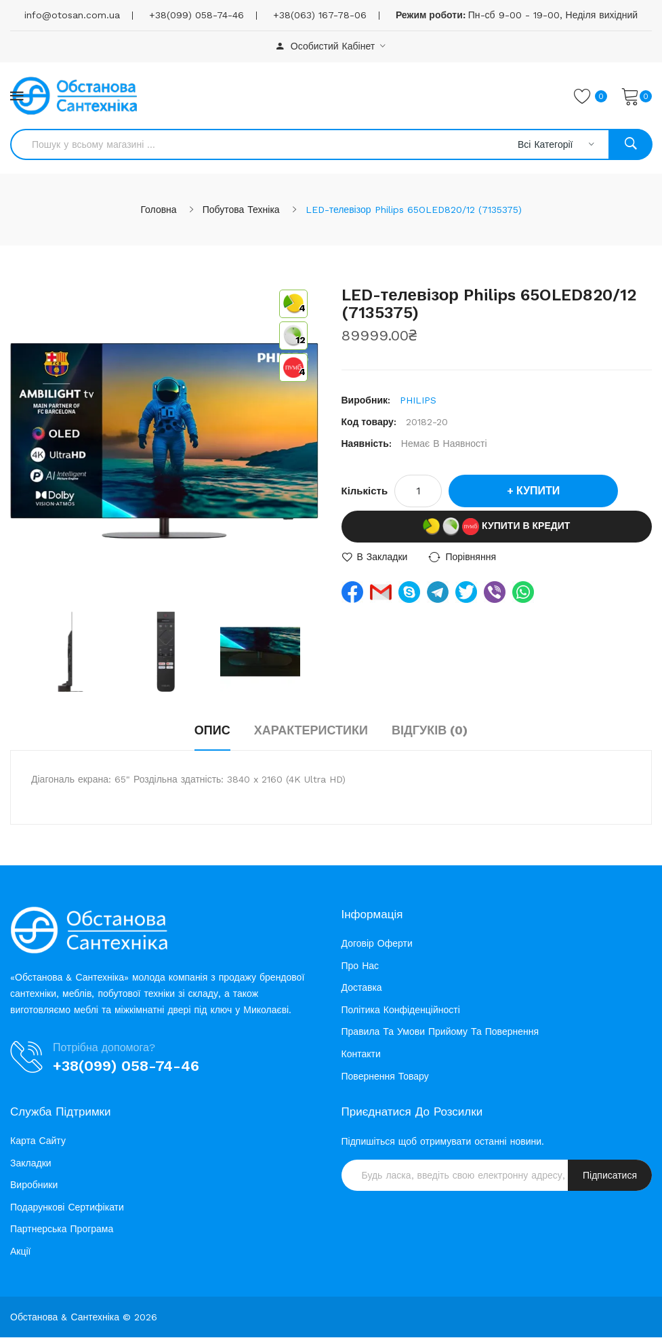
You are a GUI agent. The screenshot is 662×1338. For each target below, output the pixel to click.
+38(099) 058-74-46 (196, 14)
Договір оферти (377, 944)
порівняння (470, 557)
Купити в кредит (496, 527)
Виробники (34, 1186)
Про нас (360, 966)
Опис (212, 731)
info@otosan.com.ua (72, 14)
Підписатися (610, 1176)
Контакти (361, 1054)
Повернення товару (385, 1076)
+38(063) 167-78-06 (320, 14)
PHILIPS (418, 400)
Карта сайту (38, 1142)
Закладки (30, 1163)
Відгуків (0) (430, 731)
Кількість (365, 492)
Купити (538, 491)
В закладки (382, 557)
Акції (20, 1252)
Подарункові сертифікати (67, 1207)
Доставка (362, 988)
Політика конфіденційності (401, 1010)
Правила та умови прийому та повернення (440, 1032)
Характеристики (311, 731)
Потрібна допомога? (104, 1048)
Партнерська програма (61, 1230)
